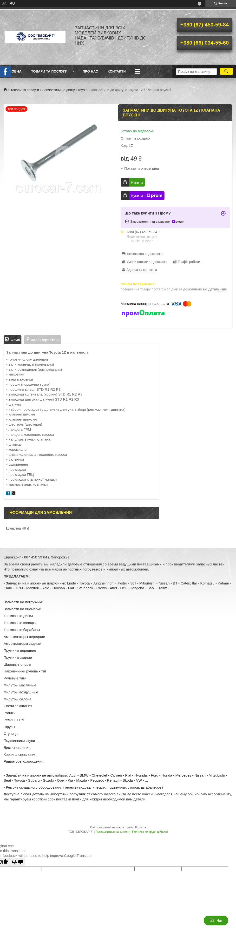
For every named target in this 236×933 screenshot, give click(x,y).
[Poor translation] (17, 862)
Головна (13, 71)
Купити (137, 182)
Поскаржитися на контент (113, 831)
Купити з (146, 196)
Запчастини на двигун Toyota (64, 90)
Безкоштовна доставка (145, 254)
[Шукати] (226, 71)
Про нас (90, 71)
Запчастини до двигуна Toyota (33, 352)
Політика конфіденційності (150, 831)
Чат (216, 920)
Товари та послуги (49, 71)
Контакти (117, 71)
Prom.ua (140, 827)
